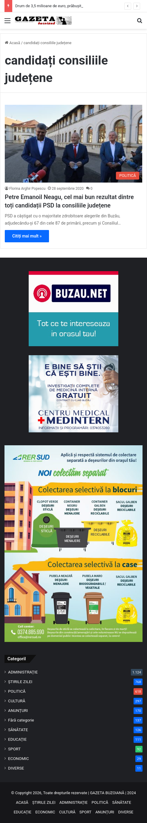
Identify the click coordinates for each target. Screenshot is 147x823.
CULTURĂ (16, 700)
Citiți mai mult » (27, 236)
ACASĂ (22, 802)
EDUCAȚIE (17, 739)
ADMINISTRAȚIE (23, 672)
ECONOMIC (18, 758)
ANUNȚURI (18, 710)
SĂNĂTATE (18, 729)
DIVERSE (16, 768)
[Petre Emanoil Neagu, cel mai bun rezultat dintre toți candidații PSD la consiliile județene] (73, 144)
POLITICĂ (16, 691)
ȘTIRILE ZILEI (20, 681)
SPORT (14, 748)
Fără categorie (21, 720)
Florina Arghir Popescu (27, 188)
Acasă (12, 43)
